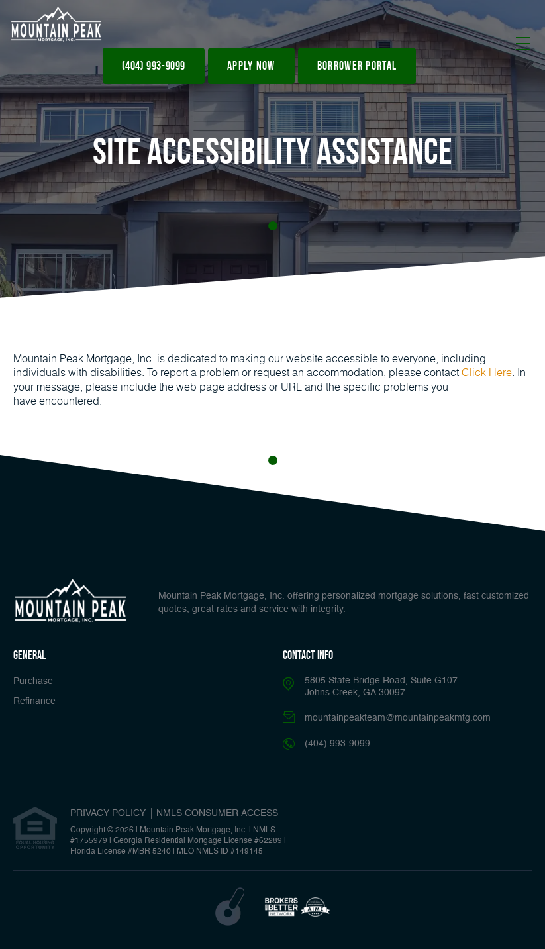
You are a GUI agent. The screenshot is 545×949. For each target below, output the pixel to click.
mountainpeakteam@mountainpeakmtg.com (398, 718)
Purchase (33, 681)
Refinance (34, 701)
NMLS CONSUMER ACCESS (217, 813)
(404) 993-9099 (153, 65)
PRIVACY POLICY (108, 813)
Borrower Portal (357, 65)
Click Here (487, 372)
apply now (251, 65)
